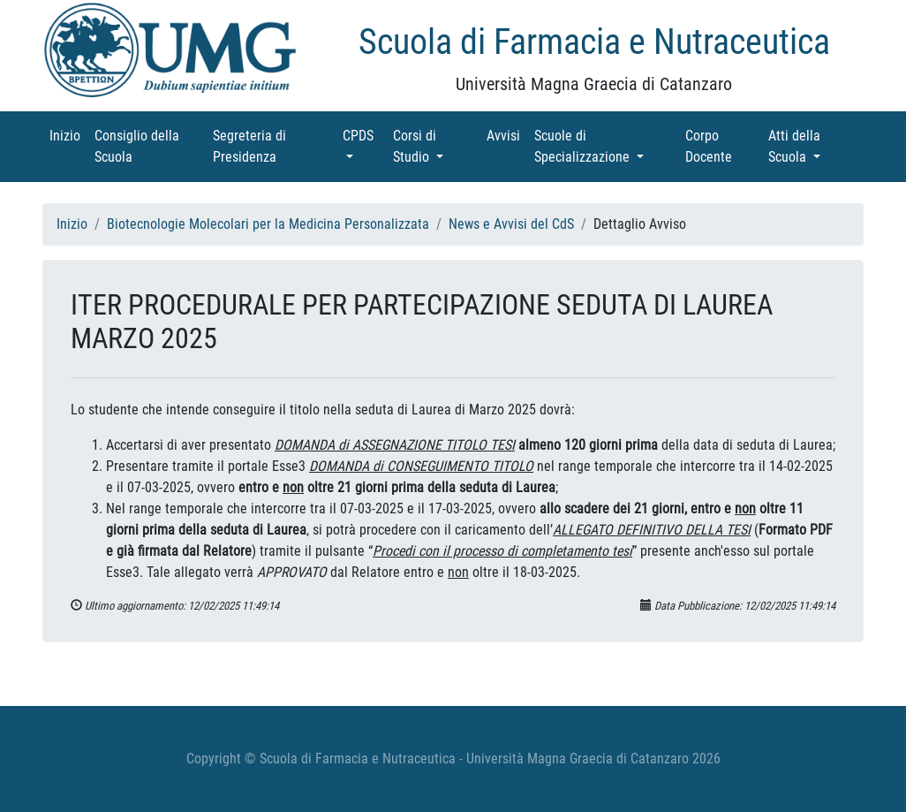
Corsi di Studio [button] (436, 146)
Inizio (68, 134)
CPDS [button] (364, 134)
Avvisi (507, 134)
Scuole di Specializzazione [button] (606, 146)
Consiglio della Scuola (138, 146)
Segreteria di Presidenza (269, 146)
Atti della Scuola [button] (813, 146)
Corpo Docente (723, 146)
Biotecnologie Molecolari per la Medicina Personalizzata (268, 224)
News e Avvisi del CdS (511, 224)
